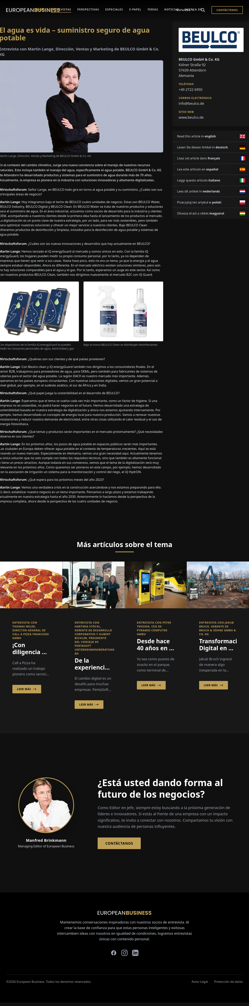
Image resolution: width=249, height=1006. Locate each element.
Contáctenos (227, 10)
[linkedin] (135, 953)
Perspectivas (88, 9)
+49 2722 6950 (190, 89)
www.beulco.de (191, 117)
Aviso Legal (200, 982)
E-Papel (135, 9)
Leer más (27, 689)
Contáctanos (119, 843)
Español (185, 10)
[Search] (203, 10)
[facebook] (114, 953)
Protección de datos (228, 982)
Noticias (171, 9)
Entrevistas (61, 9)
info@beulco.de (191, 103)
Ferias (153, 9)
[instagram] (124, 953)
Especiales (114, 9)
